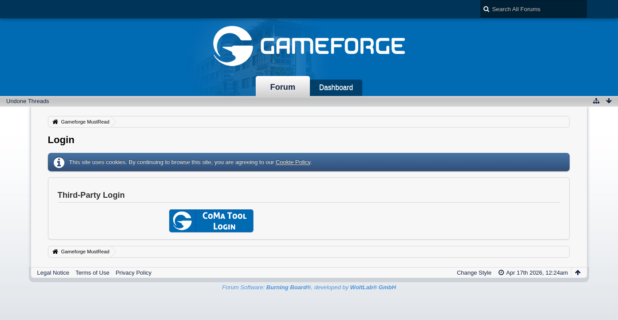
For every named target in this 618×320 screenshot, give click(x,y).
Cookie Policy (293, 162)
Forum (283, 87)
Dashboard (336, 87)
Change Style (474, 272)
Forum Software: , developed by (309, 287)
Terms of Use (92, 272)
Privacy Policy (133, 272)
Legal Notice (53, 272)
